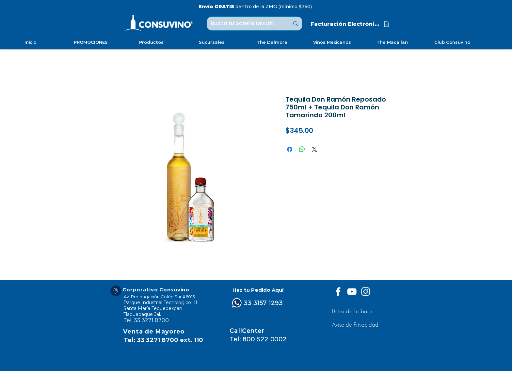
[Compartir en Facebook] (290, 149)
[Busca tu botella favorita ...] (245, 23)
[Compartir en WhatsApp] (302, 149)
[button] (356, 324)
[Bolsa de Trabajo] (353, 311)
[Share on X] (314, 149)
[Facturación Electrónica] (350, 24)
